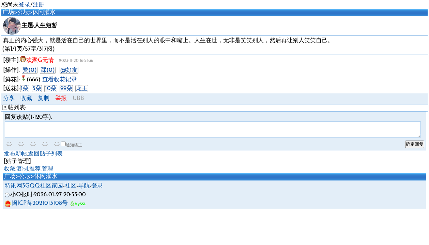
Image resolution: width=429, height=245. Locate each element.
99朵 (66, 89)
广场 (8, 12)
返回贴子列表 (45, 157)
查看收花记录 (59, 80)
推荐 (35, 172)
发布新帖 (15, 157)
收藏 (26, 98)
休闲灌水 (44, 12)
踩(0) (48, 70)
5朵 (36, 89)
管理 (47, 172)
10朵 (51, 89)
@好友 (69, 70)
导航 (84, 189)
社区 (70, 189)
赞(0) (29, 70)
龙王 (82, 89)
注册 (38, 5)
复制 (43, 98)
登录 (24, 5)
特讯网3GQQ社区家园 (34, 189)
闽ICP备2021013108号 (36, 206)
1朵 (25, 89)
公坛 (23, 12)
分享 (9, 98)
